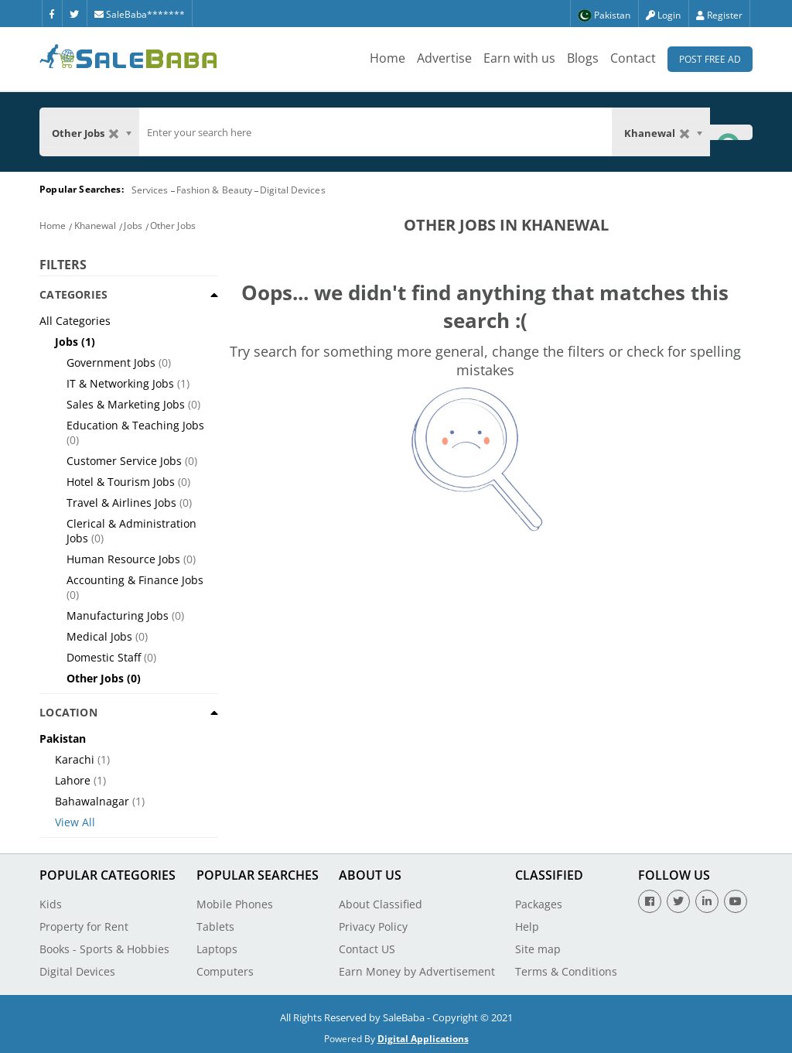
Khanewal (95, 225)
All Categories (75, 320)
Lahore (72, 780)
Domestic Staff (104, 657)
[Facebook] (52, 13)
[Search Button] (731, 132)
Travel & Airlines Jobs (121, 502)
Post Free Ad (710, 59)
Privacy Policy (373, 926)
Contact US (367, 949)
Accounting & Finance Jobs (135, 580)
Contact (633, 58)
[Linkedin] (707, 901)
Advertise (444, 58)
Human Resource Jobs (123, 559)
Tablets (215, 926)
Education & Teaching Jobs (135, 425)
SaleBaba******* (139, 14)
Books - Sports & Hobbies (104, 949)
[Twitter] (74, 13)
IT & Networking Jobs (120, 383)
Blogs (583, 58)
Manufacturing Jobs (118, 615)
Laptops (216, 949)
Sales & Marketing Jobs (126, 404)
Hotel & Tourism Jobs (121, 481)
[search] (375, 132)
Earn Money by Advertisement (417, 971)
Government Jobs (111, 362)
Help (527, 926)
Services (150, 190)
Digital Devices (293, 190)
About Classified (380, 904)
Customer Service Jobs (124, 460)
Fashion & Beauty (214, 190)
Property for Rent (83, 926)
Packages (538, 904)
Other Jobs (173, 225)
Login (663, 15)
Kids (50, 904)
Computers (225, 971)
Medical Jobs (99, 636)
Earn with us (519, 58)
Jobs (133, 225)
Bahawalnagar (92, 801)
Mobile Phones (234, 904)
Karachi (74, 759)
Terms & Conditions (566, 971)
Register (719, 15)
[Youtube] (735, 901)
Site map (538, 949)
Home (387, 58)
